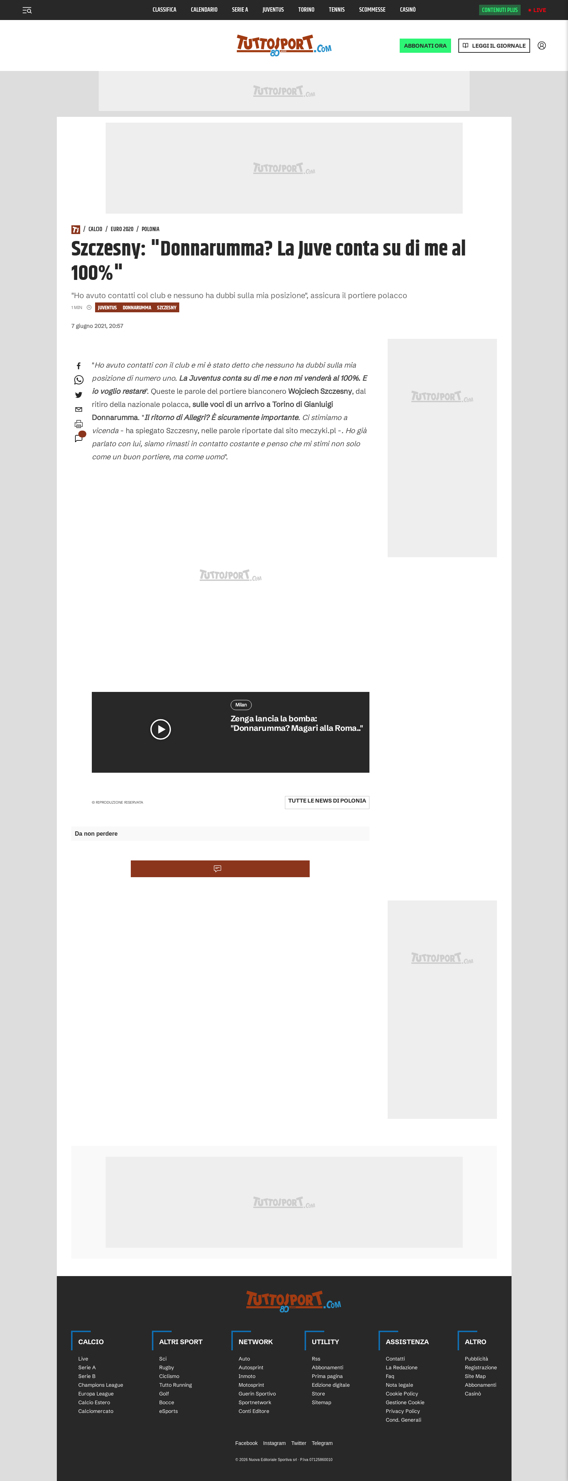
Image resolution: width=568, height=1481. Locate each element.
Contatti (395, 1358)
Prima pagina (327, 1376)
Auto (244, 1358)
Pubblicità (476, 1358)
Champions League (100, 1385)
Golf (164, 1393)
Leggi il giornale (499, 45)
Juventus (273, 10)
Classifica (164, 10)
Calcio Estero (94, 1402)
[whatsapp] (78, 380)
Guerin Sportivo (257, 1393)
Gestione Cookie (405, 1402)
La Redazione (402, 1367)
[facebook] (78, 366)
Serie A (240, 10)
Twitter (298, 1443)
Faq (390, 1376)
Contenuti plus (500, 10)
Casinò (408, 10)
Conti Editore (254, 1411)
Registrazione (481, 1367)
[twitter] (78, 395)
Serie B (86, 1376)
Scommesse (372, 10)
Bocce (166, 1402)
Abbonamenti (327, 1367)
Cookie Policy (402, 1393)
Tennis (337, 10)
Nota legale (399, 1385)
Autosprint (251, 1367)
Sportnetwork (255, 1402)
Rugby (166, 1367)
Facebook (246, 1443)
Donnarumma (137, 308)
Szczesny (166, 308)
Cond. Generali (403, 1420)
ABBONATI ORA (425, 45)
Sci (163, 1358)
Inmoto (247, 1376)
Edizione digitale (331, 1385)
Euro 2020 (122, 229)
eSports (168, 1411)
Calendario (204, 10)
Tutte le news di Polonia (327, 800)
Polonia (151, 229)
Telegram (322, 1443)
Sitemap (321, 1402)
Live (539, 10)
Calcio (95, 229)
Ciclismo (169, 1376)
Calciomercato (95, 1411)
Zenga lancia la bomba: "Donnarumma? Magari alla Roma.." (297, 723)
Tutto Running (175, 1385)
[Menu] (27, 10)
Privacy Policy (403, 1411)
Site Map (475, 1376)
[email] (78, 409)
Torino (306, 10)
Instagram (274, 1443)
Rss (316, 1358)
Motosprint (251, 1385)
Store (318, 1393)
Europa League (96, 1393)
